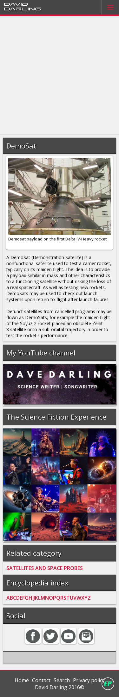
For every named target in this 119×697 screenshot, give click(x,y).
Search (62, 680)
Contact (41, 680)
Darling (22, 8)
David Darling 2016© (59, 687)
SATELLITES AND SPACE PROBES (44, 568)
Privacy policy (89, 680)
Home (22, 680)
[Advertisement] (59, 75)
